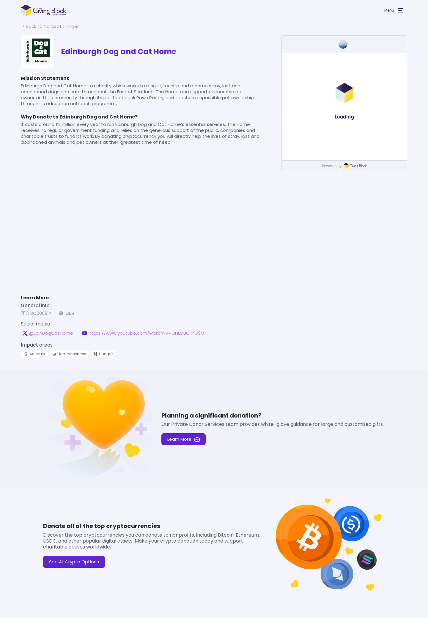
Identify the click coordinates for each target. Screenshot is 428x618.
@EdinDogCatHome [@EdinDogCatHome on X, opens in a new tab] (51, 333)
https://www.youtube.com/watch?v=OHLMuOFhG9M (146, 333)
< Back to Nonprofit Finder (50, 26)
